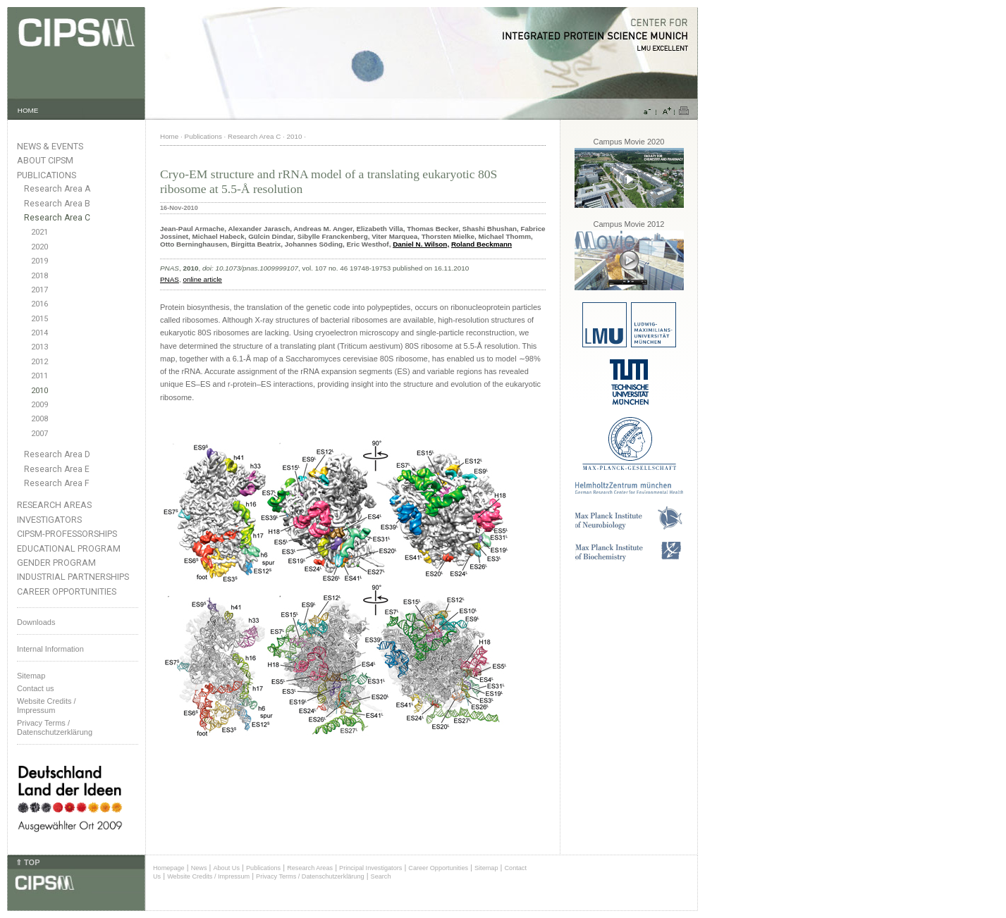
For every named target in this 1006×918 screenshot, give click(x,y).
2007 (39, 433)
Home (169, 136)
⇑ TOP (27, 862)
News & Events (50, 146)
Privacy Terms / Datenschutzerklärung (54, 727)
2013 (39, 347)
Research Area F (57, 483)
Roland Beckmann (481, 244)
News (199, 868)
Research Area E (57, 469)
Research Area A (57, 189)
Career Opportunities (66, 591)
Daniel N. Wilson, (421, 244)
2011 (39, 375)
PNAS (169, 279)
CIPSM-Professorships (67, 533)
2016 (39, 304)
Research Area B (57, 204)
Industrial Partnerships (73, 576)
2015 (39, 318)
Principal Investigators (370, 868)
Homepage (169, 868)
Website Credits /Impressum (46, 705)
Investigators (49, 519)
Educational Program (69, 548)
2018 (39, 275)
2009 (39, 404)
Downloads (36, 622)
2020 (39, 247)
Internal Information (50, 649)
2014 (39, 332)
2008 (39, 418)
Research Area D (57, 454)
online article (202, 279)
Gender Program (56, 562)
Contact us (35, 688)
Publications (46, 175)
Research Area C (57, 218)
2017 (39, 289)
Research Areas (54, 505)
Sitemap (31, 675)
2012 (39, 361)
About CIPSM (45, 160)
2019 (39, 261)
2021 (39, 232)
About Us (226, 868)
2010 (39, 390)
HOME (28, 110)
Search (381, 876)
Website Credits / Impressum (208, 876)
